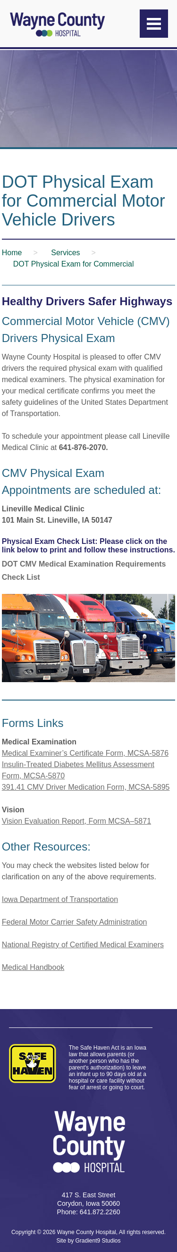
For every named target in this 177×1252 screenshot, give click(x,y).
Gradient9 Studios (97, 1240)
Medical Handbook (33, 967)
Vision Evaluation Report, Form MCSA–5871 (76, 821)
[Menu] (154, 23)
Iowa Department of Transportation (60, 899)
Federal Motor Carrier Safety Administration (74, 922)
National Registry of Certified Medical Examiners (83, 945)
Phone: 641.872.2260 (88, 1212)
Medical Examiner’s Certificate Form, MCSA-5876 (85, 753)
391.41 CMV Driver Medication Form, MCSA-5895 (86, 787)
